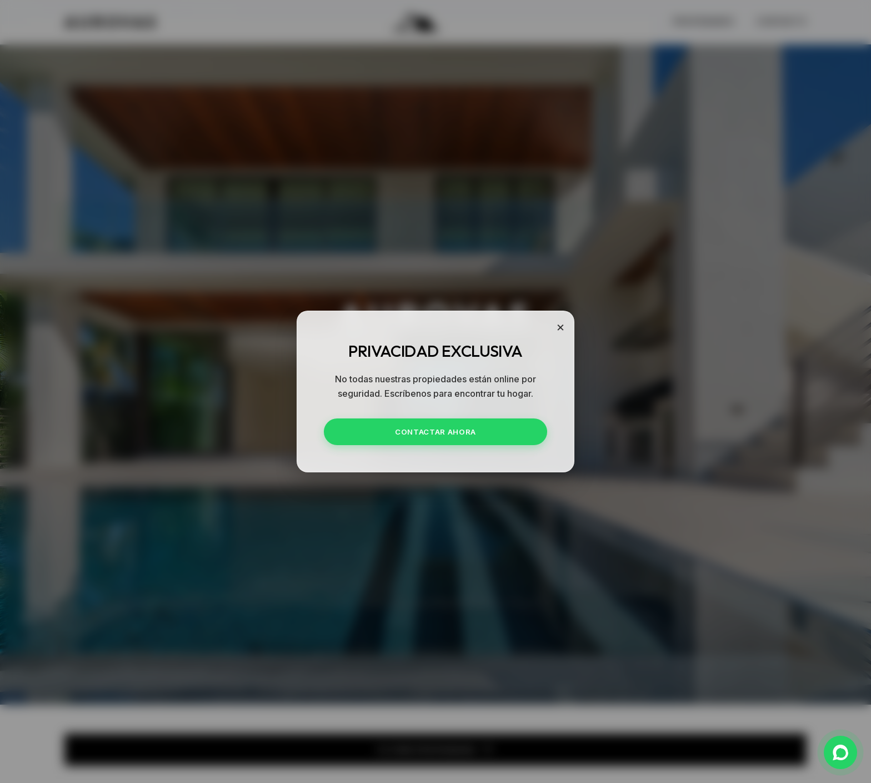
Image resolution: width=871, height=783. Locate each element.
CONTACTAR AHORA (435, 431)
